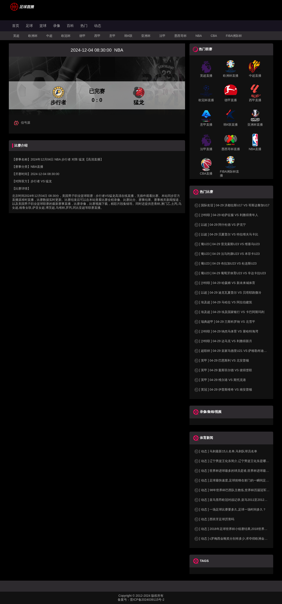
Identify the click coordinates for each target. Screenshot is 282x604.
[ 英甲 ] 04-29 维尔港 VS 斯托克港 (220, 380)
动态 (97, 26)
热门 (83, 26)
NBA (198, 35)
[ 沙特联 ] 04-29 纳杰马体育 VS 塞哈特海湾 (226, 331)
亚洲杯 (145, 35)
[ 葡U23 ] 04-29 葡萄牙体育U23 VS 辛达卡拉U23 (230, 273)
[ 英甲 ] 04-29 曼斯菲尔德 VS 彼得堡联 (223, 370)
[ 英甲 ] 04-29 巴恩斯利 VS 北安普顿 (221, 360)
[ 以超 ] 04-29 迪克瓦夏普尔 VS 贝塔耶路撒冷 (227, 292)
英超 (16, 35)
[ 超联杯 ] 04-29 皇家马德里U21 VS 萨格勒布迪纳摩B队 (234, 350)
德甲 (82, 35)
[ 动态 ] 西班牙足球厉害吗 (214, 519)
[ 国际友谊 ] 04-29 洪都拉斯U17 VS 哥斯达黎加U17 (231, 205)
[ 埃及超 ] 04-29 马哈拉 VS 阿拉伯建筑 (223, 302)
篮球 (42, 26)
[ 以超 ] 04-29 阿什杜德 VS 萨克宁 (220, 224)
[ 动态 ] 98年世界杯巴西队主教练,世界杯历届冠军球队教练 (236, 490)
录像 (56, 26)
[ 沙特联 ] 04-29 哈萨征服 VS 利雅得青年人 (226, 215)
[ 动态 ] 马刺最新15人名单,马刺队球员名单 (225, 451)
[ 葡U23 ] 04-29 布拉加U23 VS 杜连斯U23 (225, 263)
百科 (70, 26)
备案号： (124, 599)
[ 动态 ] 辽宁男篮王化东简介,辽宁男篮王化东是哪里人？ (234, 461)
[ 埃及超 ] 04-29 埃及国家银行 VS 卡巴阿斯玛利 (229, 312)
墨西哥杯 (180, 35)
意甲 (112, 35)
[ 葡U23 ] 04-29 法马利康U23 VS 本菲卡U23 (227, 253)
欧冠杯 (65, 35)
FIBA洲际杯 (234, 35)
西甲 (97, 35)
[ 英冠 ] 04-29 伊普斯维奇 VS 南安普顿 (223, 389)
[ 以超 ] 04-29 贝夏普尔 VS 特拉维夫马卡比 (226, 234)
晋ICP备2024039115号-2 (147, 599)
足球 (29, 26)
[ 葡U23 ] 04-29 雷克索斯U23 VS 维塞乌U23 (227, 244)
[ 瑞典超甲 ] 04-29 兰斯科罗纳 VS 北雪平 (224, 321)
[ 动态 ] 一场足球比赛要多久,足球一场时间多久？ (230, 509)
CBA (214, 35)
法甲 (162, 35)
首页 (15, 26)
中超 (49, 35)
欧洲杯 (32, 35)
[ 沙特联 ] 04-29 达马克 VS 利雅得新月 (223, 341)
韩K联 (128, 35)
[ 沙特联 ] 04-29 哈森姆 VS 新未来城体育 (224, 283)
